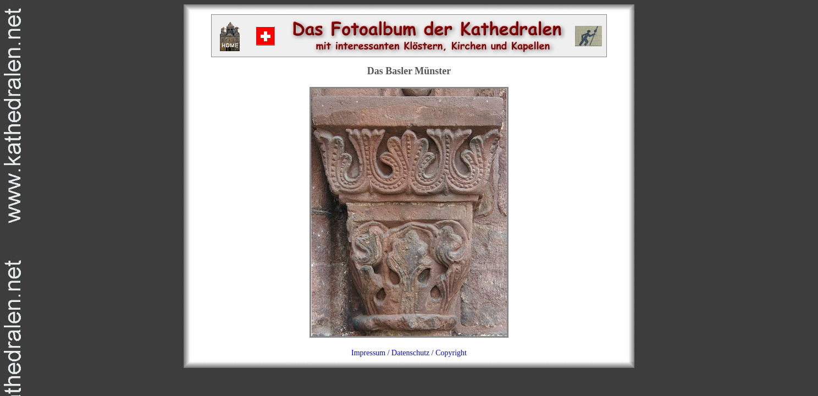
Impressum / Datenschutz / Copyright (409, 353)
